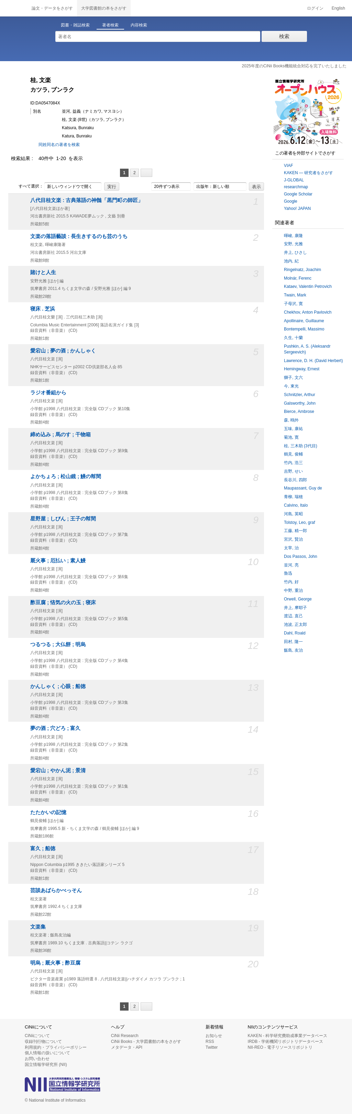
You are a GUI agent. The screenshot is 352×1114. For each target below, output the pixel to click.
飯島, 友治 (293, 650)
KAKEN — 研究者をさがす (308, 172)
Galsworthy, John (300, 403)
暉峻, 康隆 (293, 235)
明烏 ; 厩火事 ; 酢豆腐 (55, 963)
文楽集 (38, 927)
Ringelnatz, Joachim (302, 269)
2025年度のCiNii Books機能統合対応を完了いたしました (294, 66)
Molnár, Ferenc (297, 278)
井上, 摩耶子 (295, 607)
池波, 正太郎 (295, 624)
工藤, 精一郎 (295, 530)
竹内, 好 (291, 581)
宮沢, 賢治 (293, 539)
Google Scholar (298, 194)
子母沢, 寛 (293, 303)
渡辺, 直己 (293, 616)
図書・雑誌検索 (75, 25)
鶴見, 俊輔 (293, 454)
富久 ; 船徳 (42, 848)
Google (290, 201)
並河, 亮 (291, 565)
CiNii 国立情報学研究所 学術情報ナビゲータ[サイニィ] (14, 8)
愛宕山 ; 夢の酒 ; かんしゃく (63, 350)
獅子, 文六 (293, 377)
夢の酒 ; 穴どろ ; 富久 (55, 728)
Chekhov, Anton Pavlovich (308, 312)
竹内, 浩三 (293, 462)
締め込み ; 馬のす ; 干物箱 (60, 434)
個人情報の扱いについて (47, 1052)
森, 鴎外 (291, 420)
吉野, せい (293, 471)
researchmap (296, 186)
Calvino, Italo (296, 505)
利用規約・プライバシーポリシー (56, 1047)
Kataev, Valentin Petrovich (308, 286)
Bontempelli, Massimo (304, 329)
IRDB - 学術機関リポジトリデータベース (285, 1041)
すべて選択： (27, 186)
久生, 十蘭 (293, 337)
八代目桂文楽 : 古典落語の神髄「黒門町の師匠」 (86, 200)
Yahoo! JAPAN (297, 208)
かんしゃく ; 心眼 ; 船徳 (58, 686)
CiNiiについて (37, 1035)
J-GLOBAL (294, 180)
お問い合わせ (37, 1058)
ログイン (315, 8)
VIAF (288, 165)
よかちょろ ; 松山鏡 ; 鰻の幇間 (65, 476)
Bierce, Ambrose (299, 411)
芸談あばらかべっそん (56, 890)
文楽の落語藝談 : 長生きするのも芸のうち (79, 236)
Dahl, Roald (295, 633)
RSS (210, 1041)
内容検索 (139, 25)
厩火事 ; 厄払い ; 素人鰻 (58, 560)
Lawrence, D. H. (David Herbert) (313, 360)
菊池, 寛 (291, 437)
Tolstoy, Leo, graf (299, 522)
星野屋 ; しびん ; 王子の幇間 (63, 518)
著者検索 (110, 25)
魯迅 (288, 573)
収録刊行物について (43, 1041)
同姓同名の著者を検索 (59, 144)
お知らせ (214, 1035)
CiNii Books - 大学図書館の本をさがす (146, 1041)
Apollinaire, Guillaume (304, 320)
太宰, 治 (291, 547)
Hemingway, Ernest (301, 369)
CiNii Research (125, 1035)
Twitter (212, 1047)
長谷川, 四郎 (295, 479)
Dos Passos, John (300, 556)
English (338, 8)
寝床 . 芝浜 (42, 309)
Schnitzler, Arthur (299, 394)
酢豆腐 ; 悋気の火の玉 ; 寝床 (63, 602)
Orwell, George (298, 599)
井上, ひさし (295, 252)
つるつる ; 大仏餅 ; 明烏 (58, 644)
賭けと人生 (43, 272)
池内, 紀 (291, 261)
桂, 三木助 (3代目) (300, 445)
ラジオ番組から (48, 392)
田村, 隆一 (293, 641)
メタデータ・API (126, 1047)
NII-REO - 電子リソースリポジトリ (280, 1047)
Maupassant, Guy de (303, 488)
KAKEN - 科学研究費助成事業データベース (287, 1035)
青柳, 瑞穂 (293, 496)
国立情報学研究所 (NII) (46, 1064)
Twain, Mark (295, 295)
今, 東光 (291, 386)
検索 (284, 36)
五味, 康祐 (293, 428)
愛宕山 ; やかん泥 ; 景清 (58, 770)
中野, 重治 (293, 590)
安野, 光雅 (293, 243)
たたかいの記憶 (48, 812)
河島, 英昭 (293, 513)
